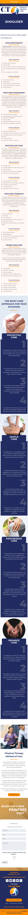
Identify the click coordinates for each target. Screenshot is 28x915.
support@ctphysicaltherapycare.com (14, 877)
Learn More (14, 794)
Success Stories (9, 907)
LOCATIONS (15, 5)
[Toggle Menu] (25, 2)
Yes (15, 856)
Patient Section (19, 907)
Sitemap (19, 913)
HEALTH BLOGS (6, 5)
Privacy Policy (11, 913)
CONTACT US (22, 5)
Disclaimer (24, 911)
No (14, 858)
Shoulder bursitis (7, 46)
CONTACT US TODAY (14, 900)
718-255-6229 (14, 886)
